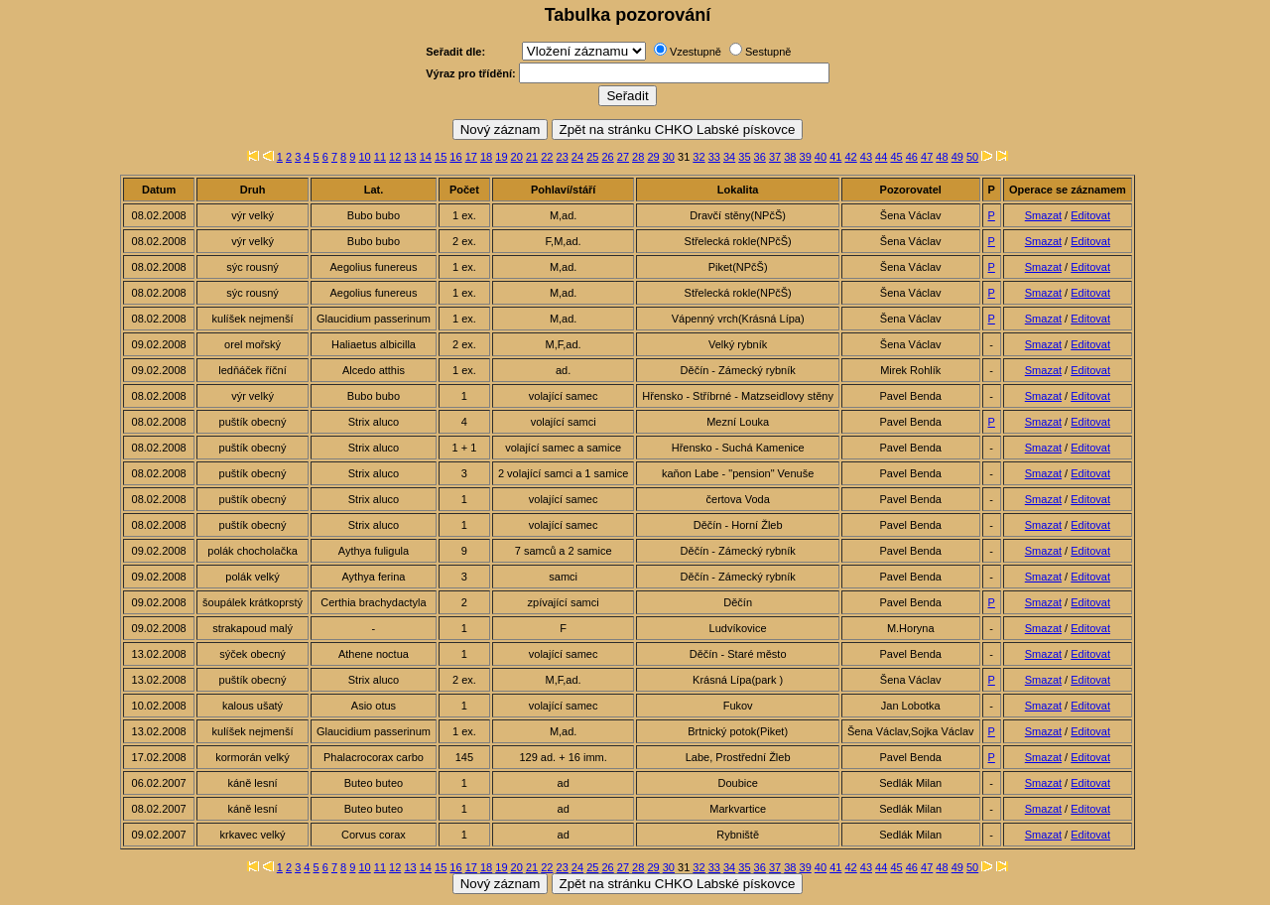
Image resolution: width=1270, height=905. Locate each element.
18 (486, 157)
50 (972, 157)
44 (881, 157)
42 (850, 157)
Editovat (1090, 215)
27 (623, 157)
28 (638, 157)
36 (760, 157)
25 (592, 157)
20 (517, 157)
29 (653, 157)
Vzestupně (695, 52)
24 (577, 157)
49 (957, 157)
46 (912, 157)
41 (835, 157)
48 (942, 157)
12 (395, 157)
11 (380, 157)
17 (471, 157)
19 (501, 157)
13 (410, 157)
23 (563, 157)
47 (927, 157)
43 (866, 157)
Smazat (1043, 215)
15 (440, 157)
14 (426, 157)
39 (806, 157)
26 (607, 157)
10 (364, 157)
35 (744, 157)
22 (547, 157)
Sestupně (768, 52)
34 (729, 157)
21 (532, 157)
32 (698, 157)
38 (790, 157)
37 (775, 157)
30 (669, 157)
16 (455, 157)
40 (820, 157)
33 (714, 157)
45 (896, 157)
